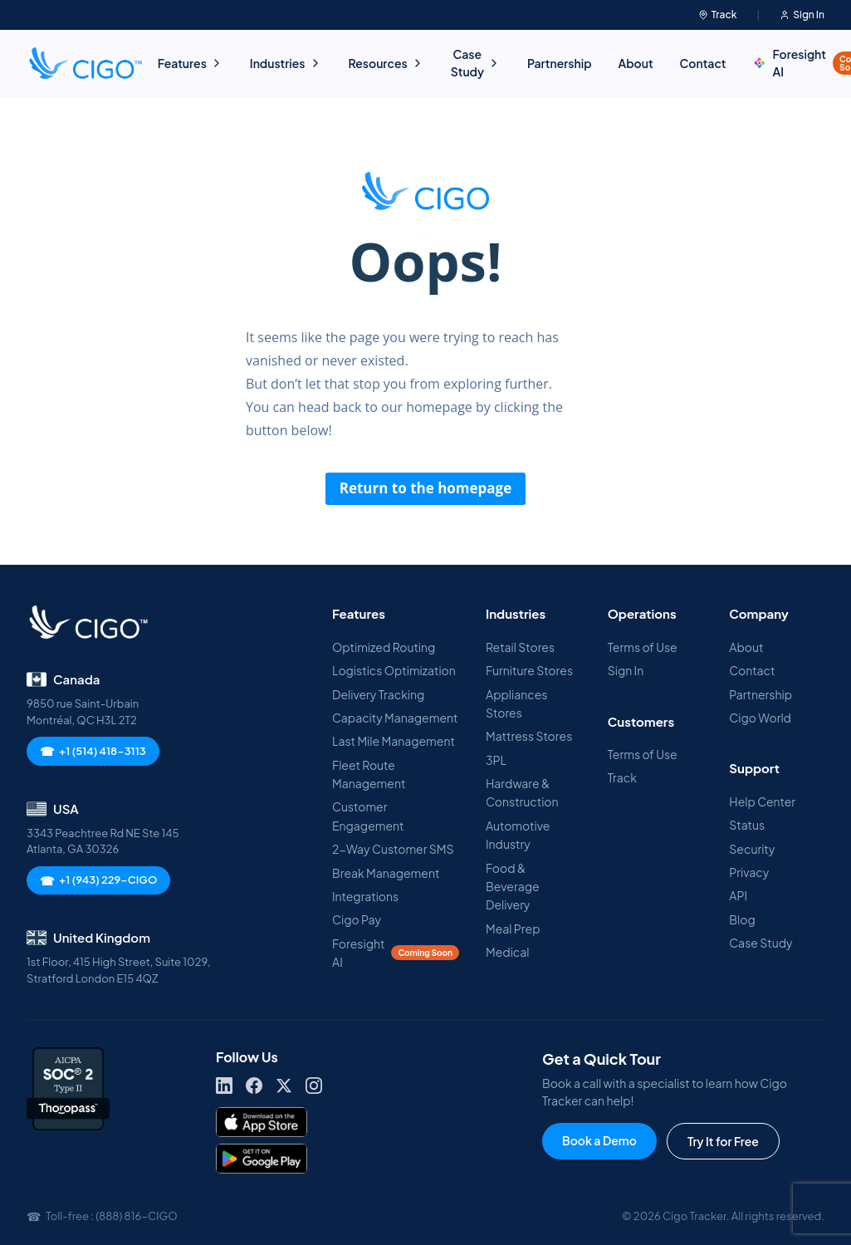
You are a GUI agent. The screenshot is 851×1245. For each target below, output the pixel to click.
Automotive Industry (518, 834)
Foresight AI (395, 952)
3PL (496, 759)
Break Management (385, 872)
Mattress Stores (529, 735)
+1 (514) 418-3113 (93, 751)
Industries (286, 63)
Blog (742, 919)
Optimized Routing (383, 647)
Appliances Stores (516, 703)
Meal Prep (513, 928)
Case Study (476, 63)
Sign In (802, 14)
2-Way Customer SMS (393, 848)
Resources (386, 63)
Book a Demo (599, 1140)
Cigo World (760, 717)
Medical (507, 951)
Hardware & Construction (522, 792)
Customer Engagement (368, 815)
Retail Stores (520, 647)
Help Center (762, 801)
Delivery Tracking (378, 694)
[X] (284, 1085)
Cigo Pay (356, 919)
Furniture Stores (529, 670)
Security (752, 848)
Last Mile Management (393, 740)
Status (747, 824)
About (636, 63)
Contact (703, 63)
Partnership (559, 63)
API (738, 895)
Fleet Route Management (368, 774)
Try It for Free (723, 1141)
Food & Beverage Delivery (513, 886)
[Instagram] (314, 1085)
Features (190, 63)
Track (717, 14)
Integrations (365, 896)
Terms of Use (642, 647)
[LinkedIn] (224, 1085)
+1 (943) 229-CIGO (98, 880)
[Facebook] (254, 1085)
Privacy (749, 872)
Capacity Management (394, 717)
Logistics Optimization (394, 670)
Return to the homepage (426, 488)
